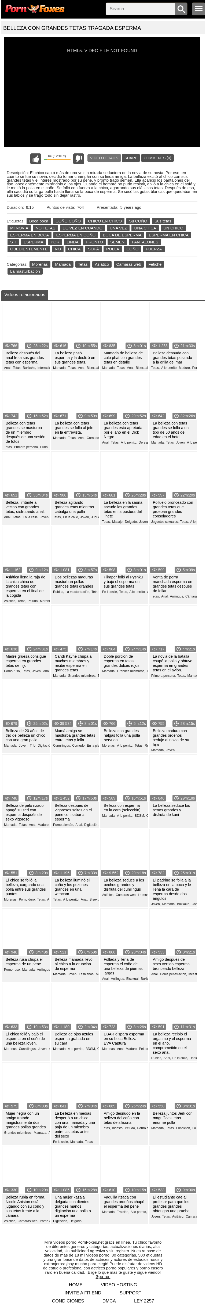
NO (58, 249)
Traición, (123, 1212)
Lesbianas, (86, 974)
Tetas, (17, 368)
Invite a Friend (82, 1292)
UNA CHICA (145, 228)
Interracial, (45, 368)
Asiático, (10, 601)
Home (76, 1284)
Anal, (7, 368)
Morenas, (46, 601)
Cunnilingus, (62, 745)
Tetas (83, 264)
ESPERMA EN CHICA (169, 235)
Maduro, (185, 368)
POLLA (112, 249)
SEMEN (117, 242)
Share (130, 158)
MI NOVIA (19, 228)
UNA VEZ (118, 228)
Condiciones (68, 1301)
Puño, (44, 447)
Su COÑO (138, 221)
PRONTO (94, 242)
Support (131, 1292)
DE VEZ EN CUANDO (82, 228)
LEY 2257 (144, 1301)
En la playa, (95, 745)
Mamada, (60, 368)
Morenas (40, 264)
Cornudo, (93, 438)
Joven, (180, 442)
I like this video (35, 158)
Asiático (102, 264)
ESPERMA (33, 242)
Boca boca (38, 221)
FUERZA (154, 249)
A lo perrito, (169, 368)
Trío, (33, 745)
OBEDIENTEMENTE (28, 249)
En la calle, (31, 517)
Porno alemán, (63, 825)
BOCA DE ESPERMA (122, 235)
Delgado (75, 1221)
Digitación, (45, 745)
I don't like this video (78, 158)
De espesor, (147, 442)
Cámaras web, (126, 895)
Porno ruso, (12, 671)
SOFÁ (93, 249)
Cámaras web (128, 264)
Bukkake (147, 979)
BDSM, (140, 816)
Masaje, (117, 522)
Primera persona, (26, 447)
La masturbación (25, 271)
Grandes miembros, (82, 676)
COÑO (132, 249)
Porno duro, (27, 899)
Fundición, (183, 1128)
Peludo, (33, 601)
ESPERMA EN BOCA (29, 235)
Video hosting (119, 1284)
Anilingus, (177, 596)
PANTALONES (145, 242)
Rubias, (58, 592)
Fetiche (154, 264)
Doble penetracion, (173, 974)
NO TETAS (46, 228)
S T (13, 242)
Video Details (104, 158)
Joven (170, 750)
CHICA (74, 249)
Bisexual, (93, 368)
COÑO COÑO (68, 221)
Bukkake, (29, 368)
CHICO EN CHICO (105, 221)
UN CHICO (173, 228)
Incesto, (194, 974)
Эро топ (103, 1276)
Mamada (63, 264)
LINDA (72, 242)
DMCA (109, 1301)
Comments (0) (157, 158)
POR (55, 242)
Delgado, (131, 522)
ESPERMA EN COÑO (75, 235)
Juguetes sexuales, (165, 522)
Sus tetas (162, 221)
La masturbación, (77, 592)
